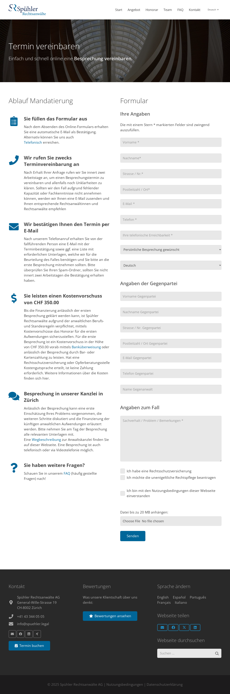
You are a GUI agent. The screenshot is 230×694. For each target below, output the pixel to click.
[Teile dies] (173, 627)
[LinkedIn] (29, 634)
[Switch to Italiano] (181, 602)
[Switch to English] (163, 597)
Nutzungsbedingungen (124, 684)
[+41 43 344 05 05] (13, 616)
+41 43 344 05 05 (30, 616)
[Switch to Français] (164, 602)
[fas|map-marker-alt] (13, 602)
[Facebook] (20, 634)
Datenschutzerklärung (165, 684)
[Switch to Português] (198, 597)
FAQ (67, 473)
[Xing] (37, 634)
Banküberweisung (86, 347)
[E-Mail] (12, 634)
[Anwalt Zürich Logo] (27, 9)
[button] (213, 10)
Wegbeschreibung (46, 439)
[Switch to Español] (179, 597)
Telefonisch (33, 142)
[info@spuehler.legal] (13, 623)
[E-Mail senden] (162, 627)
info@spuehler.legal (33, 623)
